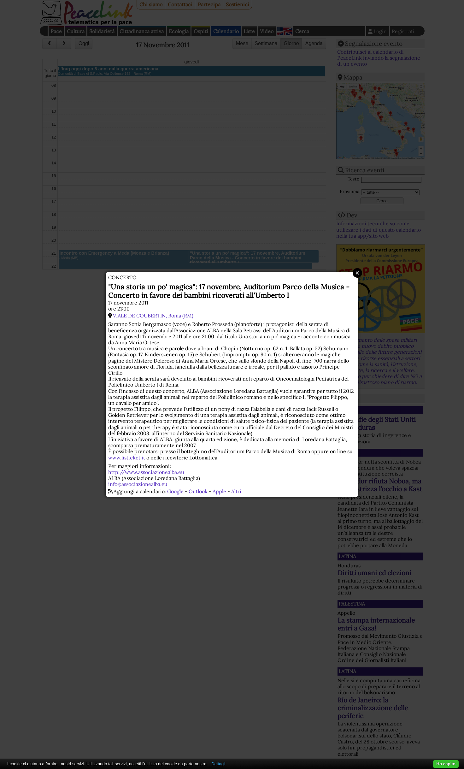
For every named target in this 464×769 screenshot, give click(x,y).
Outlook (198, 491)
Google (175, 491)
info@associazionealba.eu (137, 484)
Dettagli (218, 763)
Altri (236, 491)
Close (357, 273)
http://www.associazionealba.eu (146, 472)
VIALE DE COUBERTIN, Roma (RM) (153, 315)
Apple (219, 491)
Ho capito (445, 763)
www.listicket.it (126, 457)
